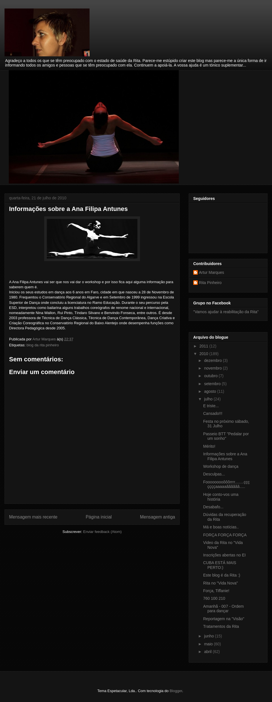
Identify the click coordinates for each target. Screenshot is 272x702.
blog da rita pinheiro (42, 345)
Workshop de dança (220, 466)
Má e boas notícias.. (221, 527)
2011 (204, 346)
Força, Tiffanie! (216, 590)
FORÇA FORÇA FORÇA (224, 535)
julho (208, 399)
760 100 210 (214, 598)
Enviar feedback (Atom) (102, 532)
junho (209, 636)
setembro (213, 383)
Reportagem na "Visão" (223, 618)
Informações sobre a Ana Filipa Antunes (225, 456)
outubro (211, 376)
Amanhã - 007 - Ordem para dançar (223, 608)
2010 (204, 353)
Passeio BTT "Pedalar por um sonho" (226, 436)
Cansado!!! (212, 413)
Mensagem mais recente (33, 517)
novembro (213, 368)
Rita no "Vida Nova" (220, 583)
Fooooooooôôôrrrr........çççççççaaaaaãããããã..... (226, 484)
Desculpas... (214, 474)
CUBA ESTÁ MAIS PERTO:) (219, 565)
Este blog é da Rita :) (221, 575)
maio (209, 644)
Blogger (176, 691)
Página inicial (99, 517)
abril (208, 651)
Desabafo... (213, 507)
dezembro (213, 360)
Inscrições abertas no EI (224, 555)
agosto (210, 391)
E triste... (211, 406)
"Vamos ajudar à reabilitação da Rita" (226, 312)
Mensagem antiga (157, 517)
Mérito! (209, 446)
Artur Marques (211, 272)
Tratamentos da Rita (221, 626)
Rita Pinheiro (210, 282)
